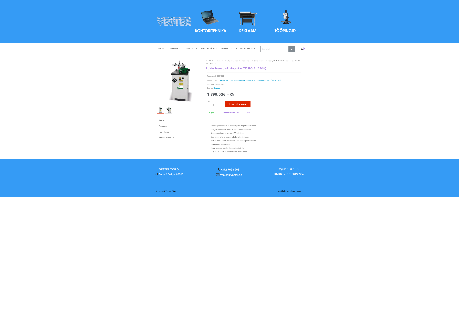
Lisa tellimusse (237, 104)
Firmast (226, 49)
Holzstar (217, 88)
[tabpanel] (254, 137)
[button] (175, 49)
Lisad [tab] (248, 112)
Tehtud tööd (209, 49)
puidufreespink (217, 84)
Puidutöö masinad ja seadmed (226, 61)
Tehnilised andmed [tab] (231, 112)
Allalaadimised (245, 49)
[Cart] (301, 50)
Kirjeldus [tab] (212, 112)
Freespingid (246, 61)
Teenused (190, 49)
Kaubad (175, 49)
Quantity (210, 101)
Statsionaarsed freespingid (264, 61)
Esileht (162, 49)
